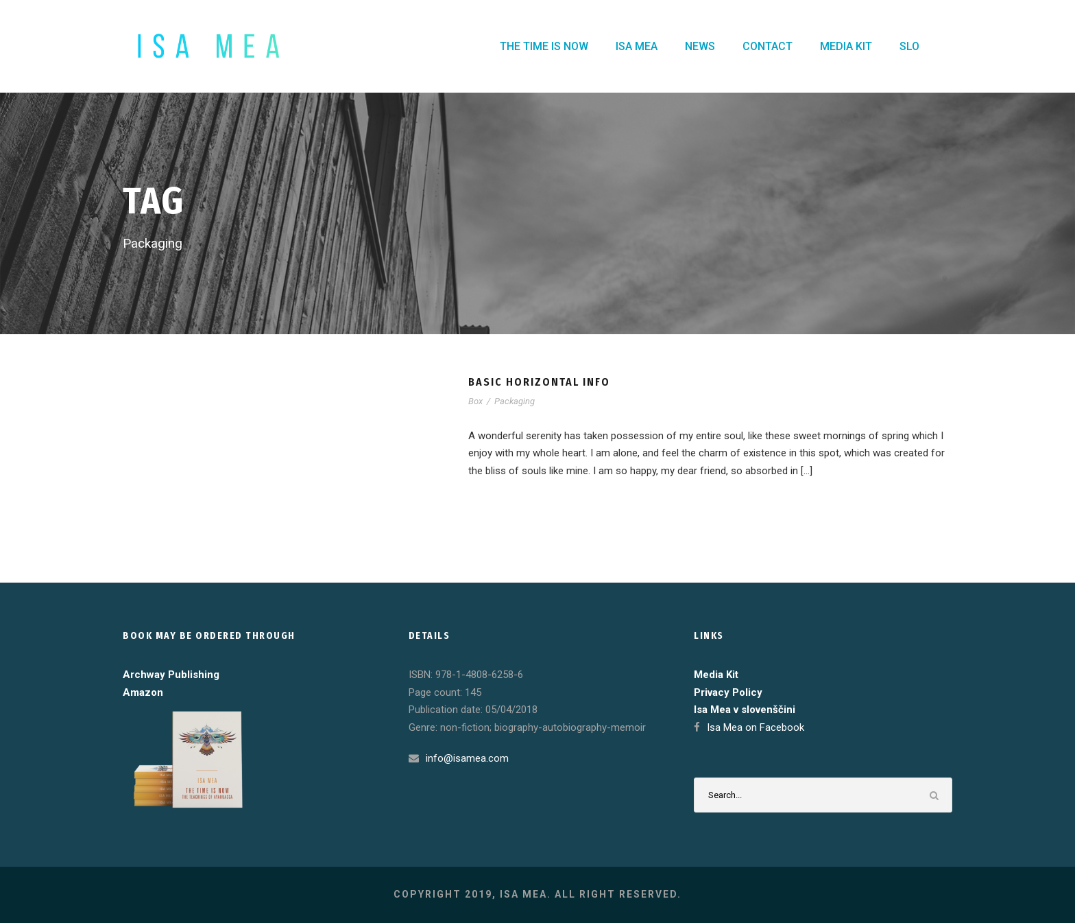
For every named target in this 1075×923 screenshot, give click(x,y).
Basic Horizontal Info (539, 381)
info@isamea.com (467, 758)
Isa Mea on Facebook (755, 727)
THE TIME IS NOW (544, 46)
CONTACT (767, 46)
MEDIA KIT (846, 46)
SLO (909, 46)
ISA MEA (636, 46)
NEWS (700, 46)
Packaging (514, 401)
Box (475, 401)
